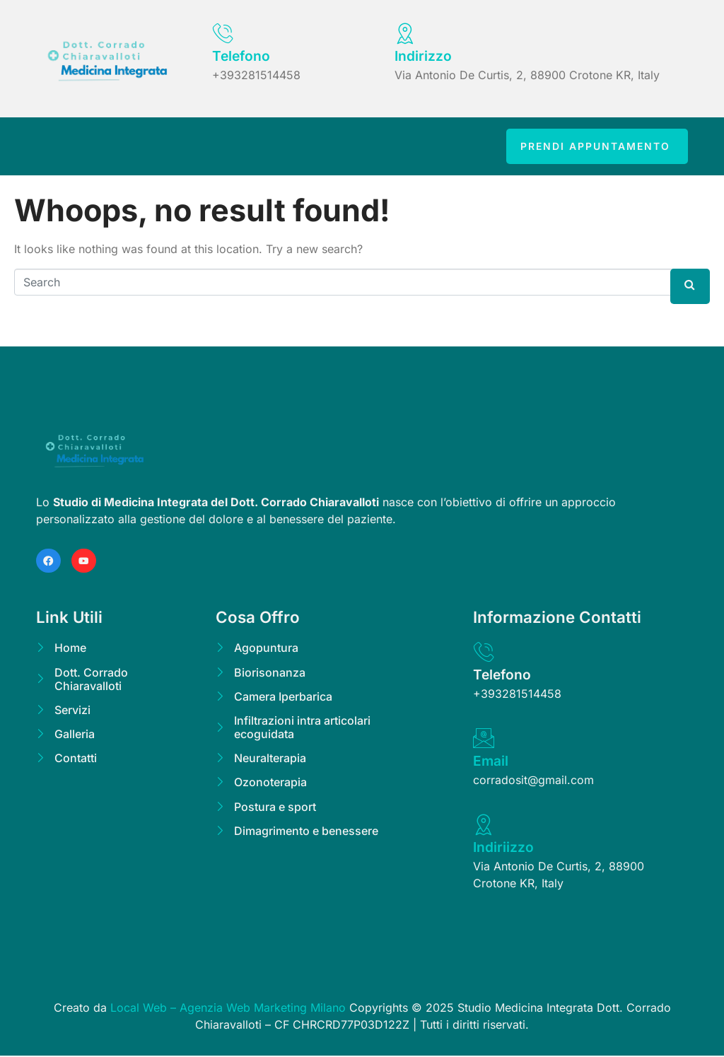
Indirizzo (423, 55)
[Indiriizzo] (483, 825)
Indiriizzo (503, 848)
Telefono (241, 55)
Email (490, 762)
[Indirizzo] (405, 33)
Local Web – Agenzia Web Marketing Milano (229, 1009)
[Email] (483, 739)
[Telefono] (222, 33)
